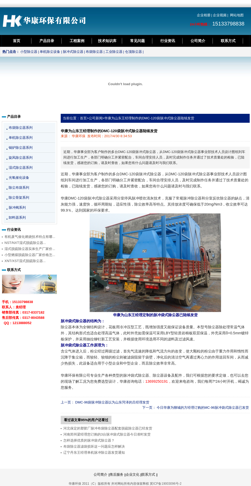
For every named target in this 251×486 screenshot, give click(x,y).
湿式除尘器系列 (21, 168)
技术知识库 (107, 41)
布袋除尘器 (94, 52)
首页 (16, 41)
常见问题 (137, 41)
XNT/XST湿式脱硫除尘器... (25, 261)
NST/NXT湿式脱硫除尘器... (25, 243)
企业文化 (132, 475)
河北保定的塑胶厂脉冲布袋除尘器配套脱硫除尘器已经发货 (107, 428)
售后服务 (116, 475)
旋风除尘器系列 (21, 158)
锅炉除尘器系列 (21, 148)
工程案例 (77, 41)
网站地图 (237, 15)
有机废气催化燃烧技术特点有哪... (29, 237)
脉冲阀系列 (17, 207)
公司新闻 (96, 118)
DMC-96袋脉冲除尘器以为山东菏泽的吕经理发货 (112, 402)
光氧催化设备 (19, 178)
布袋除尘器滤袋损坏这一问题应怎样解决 (94, 446)
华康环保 (78, 136)
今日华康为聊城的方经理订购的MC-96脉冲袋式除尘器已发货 (203, 408)
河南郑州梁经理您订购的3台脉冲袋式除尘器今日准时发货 (107, 434)
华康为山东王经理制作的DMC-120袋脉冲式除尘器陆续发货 (149, 118)
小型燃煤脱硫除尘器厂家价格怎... (29, 255)
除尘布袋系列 (19, 188)
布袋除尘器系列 (21, 128)
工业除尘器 (113, 52)
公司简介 (198, 41)
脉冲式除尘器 (73, 52)
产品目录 (46, 41)
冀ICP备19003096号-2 (165, 483)
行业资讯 (167, 41)
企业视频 (220, 15)
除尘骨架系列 (19, 197)
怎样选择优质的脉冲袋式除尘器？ (89, 440)
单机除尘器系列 (21, 138)
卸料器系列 (17, 217)
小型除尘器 (28, 52)
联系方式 (228, 41)
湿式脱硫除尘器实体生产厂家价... (29, 249)
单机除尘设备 (50, 52)
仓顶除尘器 (133, 52)
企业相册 (204, 15)
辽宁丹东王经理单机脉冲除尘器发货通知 (94, 452)
